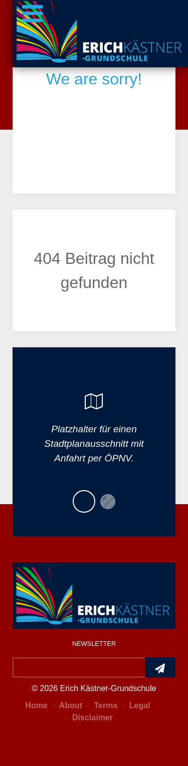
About (67, 705)
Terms (102, 705)
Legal (136, 705)
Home (36, 705)
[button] (84, 501)
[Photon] (94, 594)
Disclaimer (89, 717)
